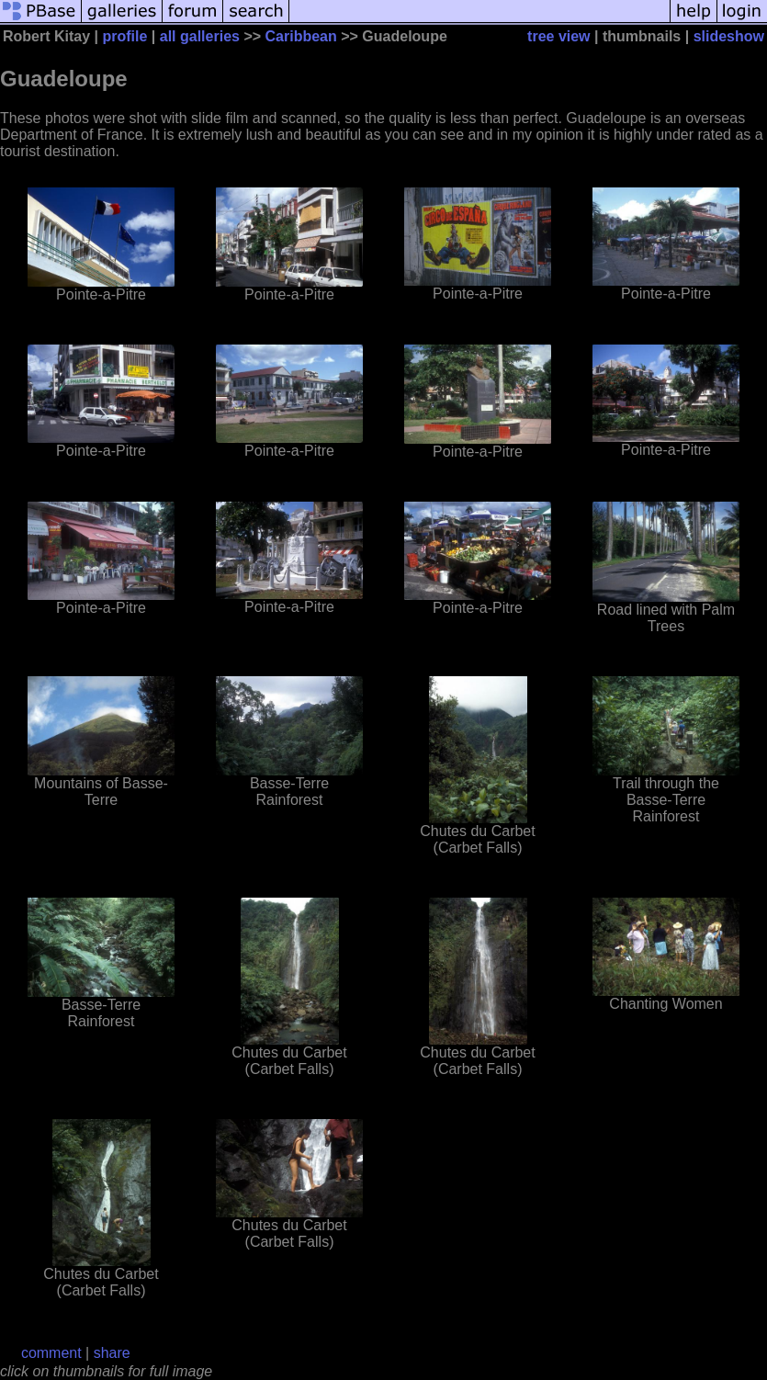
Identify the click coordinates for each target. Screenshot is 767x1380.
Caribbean (301, 36)
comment (51, 1353)
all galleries (200, 36)
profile (125, 36)
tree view (558, 36)
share (112, 1353)
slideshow (729, 36)
